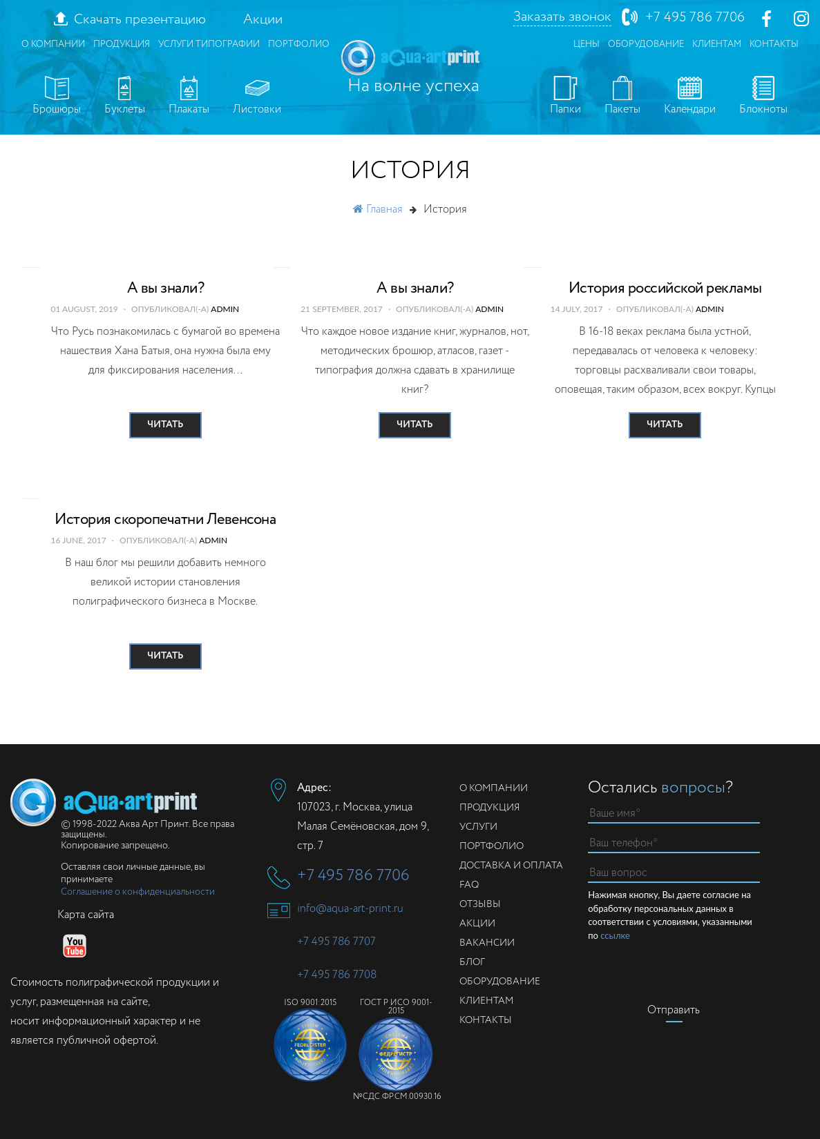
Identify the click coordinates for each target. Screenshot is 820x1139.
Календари (690, 96)
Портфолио (299, 44)
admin (225, 309)
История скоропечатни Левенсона (165, 519)
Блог (472, 962)
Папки (565, 96)
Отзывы (480, 904)
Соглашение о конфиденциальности (138, 892)
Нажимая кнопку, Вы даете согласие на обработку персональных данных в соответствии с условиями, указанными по (670, 915)
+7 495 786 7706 (695, 17)
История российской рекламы (665, 288)
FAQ (469, 885)
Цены (586, 44)
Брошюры (56, 96)
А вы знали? (165, 288)
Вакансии (487, 943)
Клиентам (716, 44)
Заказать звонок (562, 17)
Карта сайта (85, 915)
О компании (53, 44)
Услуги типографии (209, 44)
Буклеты (124, 96)
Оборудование (646, 44)
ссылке (615, 935)
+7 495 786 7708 (336, 975)
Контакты (774, 44)
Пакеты (622, 96)
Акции (263, 20)
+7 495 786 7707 (336, 942)
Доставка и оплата (511, 866)
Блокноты (763, 96)
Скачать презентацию (140, 20)
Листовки (257, 96)
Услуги (478, 827)
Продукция (121, 44)
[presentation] (693, 969)
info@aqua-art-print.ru (350, 909)
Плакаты (189, 96)
